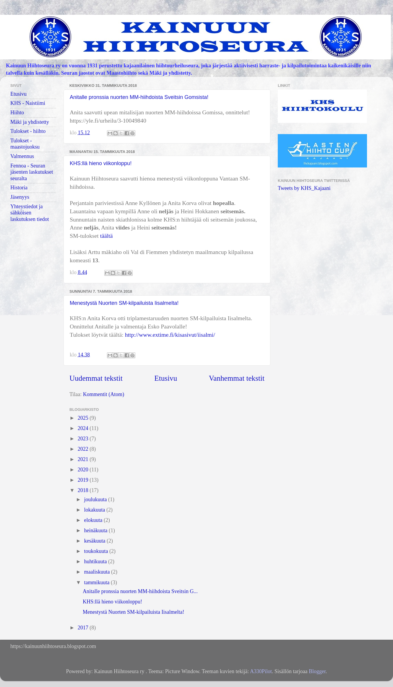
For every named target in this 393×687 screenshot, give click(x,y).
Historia (18, 188)
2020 (84, 470)
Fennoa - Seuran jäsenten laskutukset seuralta (31, 172)
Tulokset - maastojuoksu (25, 144)
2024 (84, 428)
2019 (84, 480)
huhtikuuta (96, 561)
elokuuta (93, 520)
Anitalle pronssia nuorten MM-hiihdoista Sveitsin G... (140, 591)
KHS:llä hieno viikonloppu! (100, 163)
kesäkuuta (95, 541)
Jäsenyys (19, 197)
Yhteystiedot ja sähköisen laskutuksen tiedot (29, 213)
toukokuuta (96, 551)
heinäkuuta (96, 530)
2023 (84, 439)
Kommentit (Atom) (103, 394)
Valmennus (22, 156)
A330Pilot (261, 671)
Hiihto (17, 112)
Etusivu (165, 378)
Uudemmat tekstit (96, 378)
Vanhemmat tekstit (236, 378)
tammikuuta (97, 582)
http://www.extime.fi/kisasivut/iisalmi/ (170, 334)
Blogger (317, 671)
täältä (106, 235)
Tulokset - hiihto (28, 131)
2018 (84, 490)
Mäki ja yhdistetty (29, 122)
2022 (84, 449)
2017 (84, 628)
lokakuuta (95, 510)
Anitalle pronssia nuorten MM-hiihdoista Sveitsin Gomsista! (139, 97)
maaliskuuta (97, 572)
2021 (84, 459)
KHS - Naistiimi (27, 103)
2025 (84, 418)
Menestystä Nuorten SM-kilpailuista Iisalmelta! (124, 303)
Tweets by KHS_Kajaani (304, 188)
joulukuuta (96, 499)
